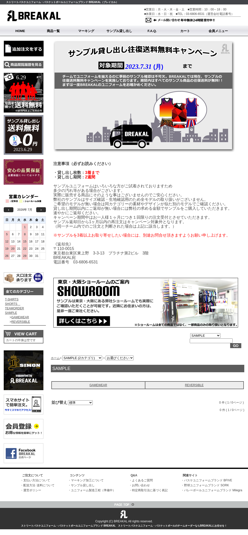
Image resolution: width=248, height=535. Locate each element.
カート (185, 31)
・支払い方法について (35, 480)
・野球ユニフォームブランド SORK (205, 485)
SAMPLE (11, 313)
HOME (20, 31)
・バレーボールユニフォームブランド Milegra (211, 490)
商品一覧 (53, 31)
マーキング (86, 31)
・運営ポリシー (30, 490)
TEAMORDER (14, 308)
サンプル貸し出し (119, 31)
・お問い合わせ (139, 485)
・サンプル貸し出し (81, 485)
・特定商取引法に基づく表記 (148, 490)
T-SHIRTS (11, 299)
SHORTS (12, 304)
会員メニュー (218, 31)
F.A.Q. (152, 31)
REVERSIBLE (20, 322)
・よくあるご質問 (141, 480)
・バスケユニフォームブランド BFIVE (206, 480)
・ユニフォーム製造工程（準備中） (92, 490)
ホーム (55, 358)
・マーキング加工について (86, 480)
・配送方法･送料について (37, 485)
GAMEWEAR (20, 317)
